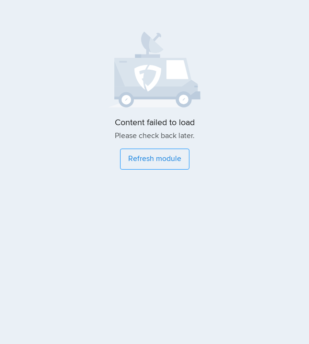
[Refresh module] (154, 159)
